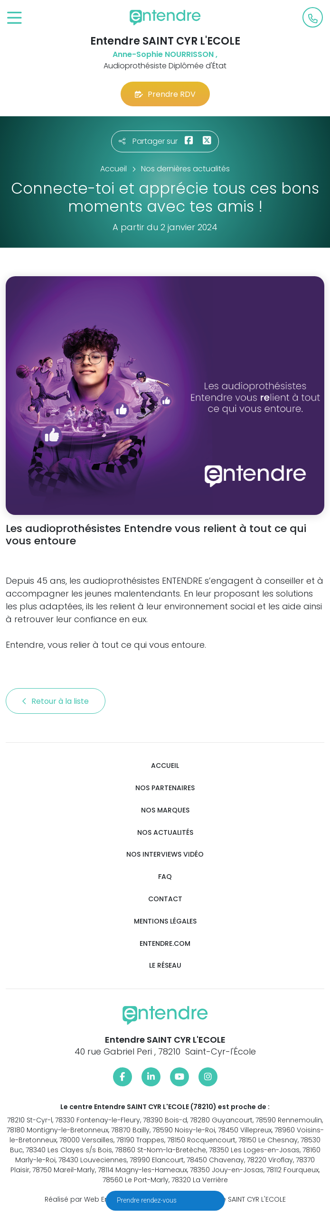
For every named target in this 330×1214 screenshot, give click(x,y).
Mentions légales (165, 921)
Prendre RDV (165, 94)
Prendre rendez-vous (147, 1200)
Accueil (165, 766)
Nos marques (165, 810)
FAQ (165, 877)
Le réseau (165, 966)
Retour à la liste (55, 701)
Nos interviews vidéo (165, 854)
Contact (165, 899)
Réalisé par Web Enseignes (90, 1199)
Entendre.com (165, 944)
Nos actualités (165, 833)
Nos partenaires (165, 788)
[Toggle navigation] (14, 18)
